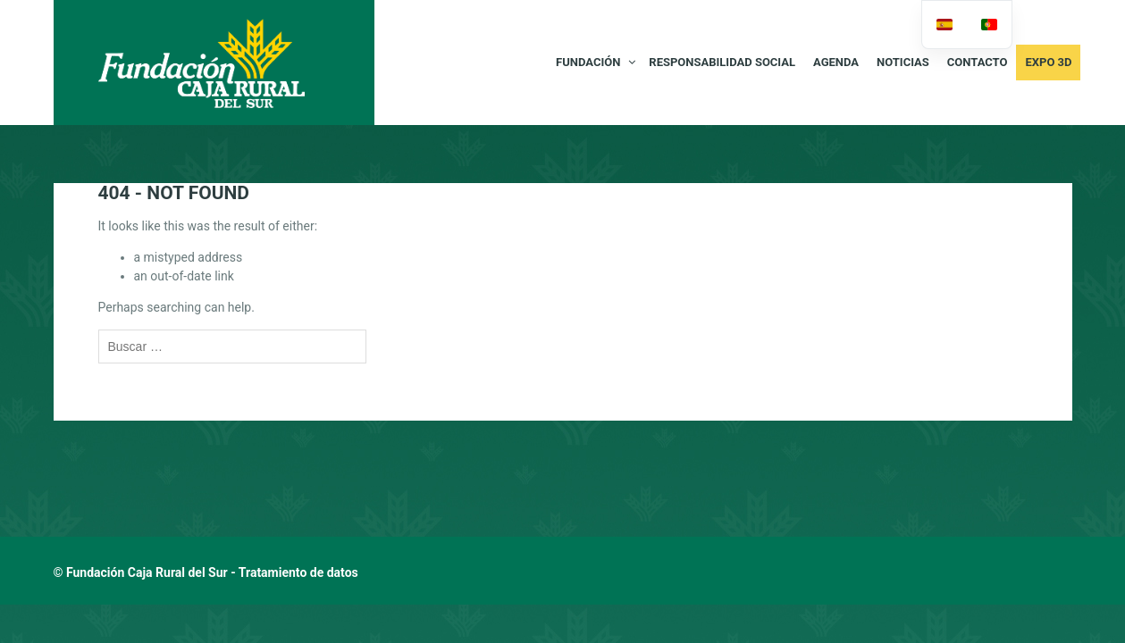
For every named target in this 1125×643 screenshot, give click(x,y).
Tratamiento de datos (298, 572)
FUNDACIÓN (588, 62)
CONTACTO (977, 62)
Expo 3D (1048, 62)
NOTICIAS (903, 62)
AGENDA (836, 62)
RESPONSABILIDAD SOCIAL (722, 62)
